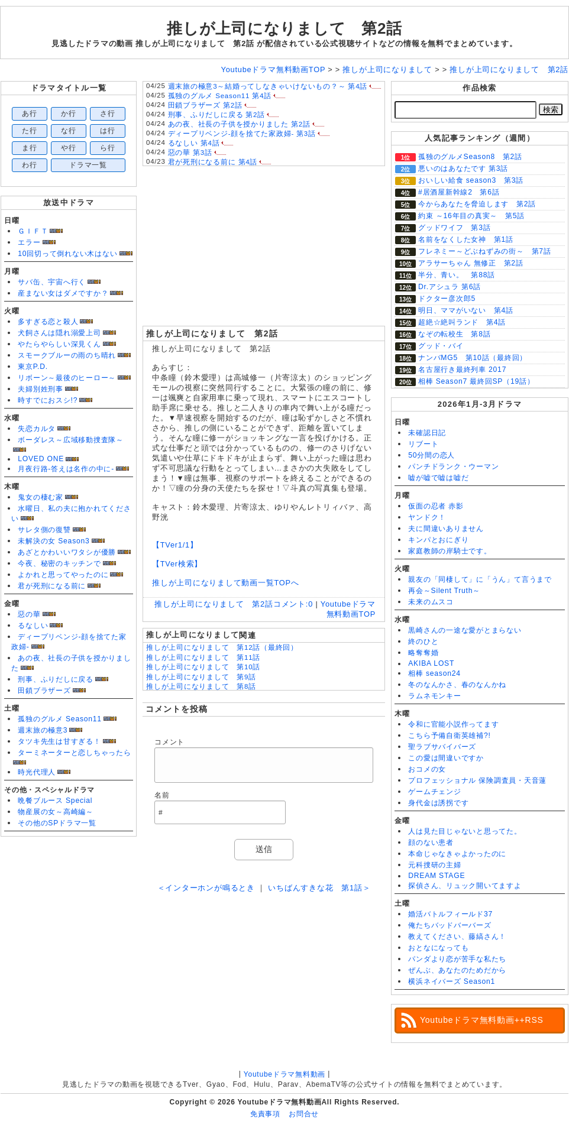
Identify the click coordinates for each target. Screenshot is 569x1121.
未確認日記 (427, 433)
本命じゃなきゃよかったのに (457, 854)
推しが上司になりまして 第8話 (201, 686)
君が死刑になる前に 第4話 (213, 162)
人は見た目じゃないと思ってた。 (465, 831)
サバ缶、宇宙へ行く (52, 282)
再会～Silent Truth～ (444, 591)
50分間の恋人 (431, 455)
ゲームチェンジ (434, 792)
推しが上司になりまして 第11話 (203, 657)
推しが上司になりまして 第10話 (203, 666)
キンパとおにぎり (438, 540)
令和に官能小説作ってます (453, 724)
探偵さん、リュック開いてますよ (465, 886)
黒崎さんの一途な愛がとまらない (465, 630)
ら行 (107, 148)
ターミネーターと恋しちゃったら (74, 753)
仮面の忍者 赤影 (436, 506)
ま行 (29, 148)
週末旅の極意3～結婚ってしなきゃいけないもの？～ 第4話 (268, 86)
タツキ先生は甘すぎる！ (59, 741)
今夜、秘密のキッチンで (59, 563)
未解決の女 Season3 (53, 541)
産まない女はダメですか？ (63, 293)
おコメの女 (427, 769)
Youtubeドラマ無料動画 (284, 1074)
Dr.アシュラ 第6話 (449, 287)
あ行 (29, 113)
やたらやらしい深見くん (59, 344)
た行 (29, 131)
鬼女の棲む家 (40, 497)
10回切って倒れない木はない (67, 254)
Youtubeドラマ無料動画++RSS (482, 1020)
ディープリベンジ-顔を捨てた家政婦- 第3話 (242, 133)
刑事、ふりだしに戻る (55, 679)
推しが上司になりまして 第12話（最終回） (222, 647)
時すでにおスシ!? (47, 400)
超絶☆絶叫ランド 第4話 (462, 322)
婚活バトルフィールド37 (450, 914)
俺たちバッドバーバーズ (449, 925)
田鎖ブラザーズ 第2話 (205, 105)
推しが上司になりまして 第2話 (284, 28)
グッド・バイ (441, 346)
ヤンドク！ (427, 517)
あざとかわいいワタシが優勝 (67, 552)
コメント (169, 742)
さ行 (107, 113)
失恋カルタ (37, 429)
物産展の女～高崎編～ (55, 812)
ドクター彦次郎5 (447, 298)
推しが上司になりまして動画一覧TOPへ (225, 582)
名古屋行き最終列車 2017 (462, 369)
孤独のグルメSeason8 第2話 (470, 157)
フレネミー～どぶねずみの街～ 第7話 (484, 251)
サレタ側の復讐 (44, 530)
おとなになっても (438, 948)
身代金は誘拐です (438, 803)
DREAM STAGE (436, 875)
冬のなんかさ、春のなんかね (457, 685)
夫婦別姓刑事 (40, 389)
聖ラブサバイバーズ (442, 747)
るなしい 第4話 (194, 143)
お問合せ (304, 1114)
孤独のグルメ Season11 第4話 (219, 95)
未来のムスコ (431, 602)
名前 (162, 795)
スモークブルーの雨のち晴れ (67, 355)
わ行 (29, 165)
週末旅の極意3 (42, 730)
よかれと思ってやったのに (63, 575)
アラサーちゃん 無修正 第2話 (470, 263)
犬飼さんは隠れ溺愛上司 (59, 333)
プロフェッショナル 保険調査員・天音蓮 (477, 780)
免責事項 (265, 1114)
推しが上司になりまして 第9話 (201, 677)
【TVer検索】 (177, 563)
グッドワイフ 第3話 (454, 227)
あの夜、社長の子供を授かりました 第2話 (239, 124)
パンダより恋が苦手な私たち (457, 959)
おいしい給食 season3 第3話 (470, 180)
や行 (68, 148)
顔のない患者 (431, 842)
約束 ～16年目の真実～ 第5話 (471, 216)
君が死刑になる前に (52, 586)
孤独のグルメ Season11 (60, 719)
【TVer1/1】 (175, 544)
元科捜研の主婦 (434, 865)
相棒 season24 (434, 673)
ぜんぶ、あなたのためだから (457, 970)
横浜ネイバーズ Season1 (451, 981)
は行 (107, 131)
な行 (68, 131)
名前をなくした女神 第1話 (465, 239)
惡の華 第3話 (190, 152)
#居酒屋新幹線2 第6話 (459, 192)
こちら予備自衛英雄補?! (449, 735)
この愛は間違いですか (446, 758)
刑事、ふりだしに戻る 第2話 (216, 114)
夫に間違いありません (446, 528)
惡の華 (29, 614)
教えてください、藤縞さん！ (457, 936)
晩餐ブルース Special (55, 800)
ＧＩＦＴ (33, 231)
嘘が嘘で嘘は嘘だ (438, 478)
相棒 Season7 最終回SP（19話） (476, 381)
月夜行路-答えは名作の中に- (66, 469)
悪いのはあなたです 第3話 (463, 168)
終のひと (423, 641)
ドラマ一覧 (88, 165)
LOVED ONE (41, 459)
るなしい (33, 625)
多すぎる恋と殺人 (48, 321)
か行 (68, 113)
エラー (29, 242)
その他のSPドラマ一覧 (57, 823)
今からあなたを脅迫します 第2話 (477, 204)
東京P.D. (33, 366)
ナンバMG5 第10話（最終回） (472, 358)
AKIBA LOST (431, 663)
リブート (423, 444)
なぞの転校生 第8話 (454, 334)
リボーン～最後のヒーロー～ (67, 378)
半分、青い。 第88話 (456, 275)
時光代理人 (37, 772)
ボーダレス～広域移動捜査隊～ (71, 440)
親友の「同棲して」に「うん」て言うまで (480, 579)
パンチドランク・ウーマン (453, 466)
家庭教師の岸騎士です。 (449, 551)
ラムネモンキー (434, 696)
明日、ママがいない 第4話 (465, 310)
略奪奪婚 (423, 653)
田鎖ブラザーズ (44, 690)
